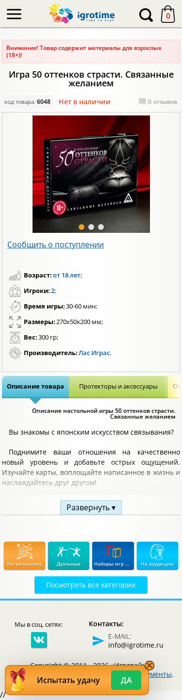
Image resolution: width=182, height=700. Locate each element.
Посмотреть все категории (90, 584)
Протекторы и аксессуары (118, 386)
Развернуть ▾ (91, 507)
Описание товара (35, 386)
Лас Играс (94, 352)
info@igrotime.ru (136, 645)
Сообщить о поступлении (55, 244)
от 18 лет (67, 275)
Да (126, 680)
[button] (81, 227)
